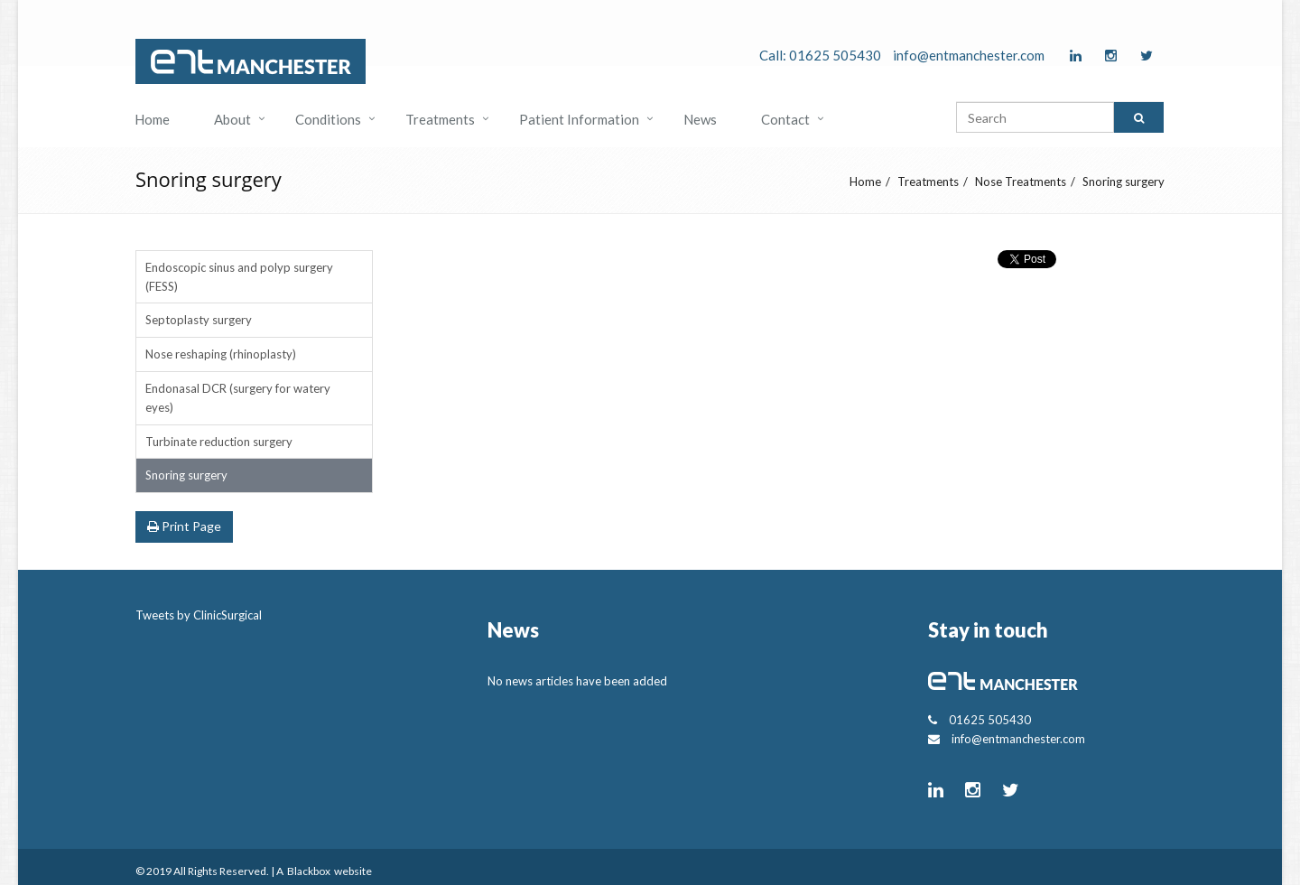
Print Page (184, 526)
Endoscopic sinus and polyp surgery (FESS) (239, 276)
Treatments (440, 119)
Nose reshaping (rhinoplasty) (220, 354)
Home (152, 119)
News (700, 119)
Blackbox (308, 871)
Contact (785, 119)
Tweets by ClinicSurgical (198, 615)
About (232, 119)
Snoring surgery (1123, 181)
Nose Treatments (1020, 181)
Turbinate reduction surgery (218, 441)
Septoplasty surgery (198, 319)
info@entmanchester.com (969, 55)
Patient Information (579, 119)
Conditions (328, 119)
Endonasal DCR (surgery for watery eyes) (237, 398)
